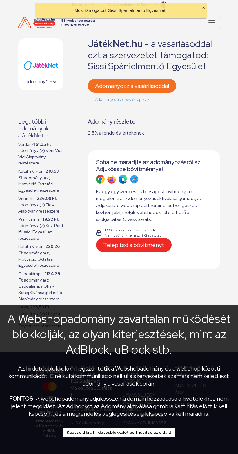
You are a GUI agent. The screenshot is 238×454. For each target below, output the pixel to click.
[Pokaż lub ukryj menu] (212, 22)
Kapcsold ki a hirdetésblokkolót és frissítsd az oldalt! (119, 432)
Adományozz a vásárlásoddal (132, 86)
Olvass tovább (138, 219)
